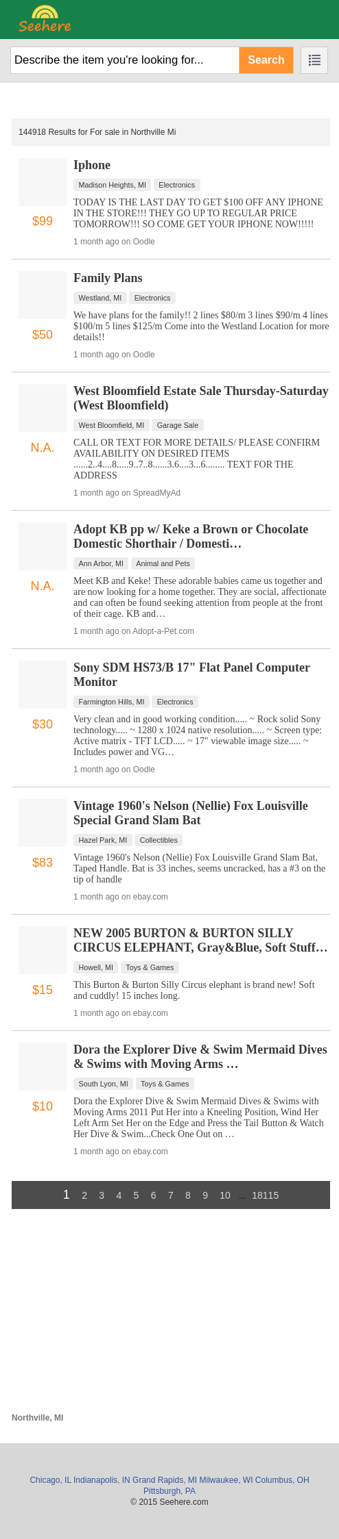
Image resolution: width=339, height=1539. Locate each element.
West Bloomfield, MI (112, 425)
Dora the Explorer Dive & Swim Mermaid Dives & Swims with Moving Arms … (200, 1057)
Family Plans (108, 278)
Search (266, 60)
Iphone (91, 165)
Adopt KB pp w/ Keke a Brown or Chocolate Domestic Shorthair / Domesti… (190, 536)
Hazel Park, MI (103, 840)
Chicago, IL (50, 1480)
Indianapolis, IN (101, 1480)
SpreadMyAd (156, 493)
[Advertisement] (171, 1317)
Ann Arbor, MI (101, 563)
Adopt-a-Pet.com (163, 631)
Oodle (144, 241)
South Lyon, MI (103, 1084)
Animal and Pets (163, 563)
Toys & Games (150, 967)
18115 (265, 1195)
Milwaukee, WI (226, 1480)
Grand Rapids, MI (164, 1480)
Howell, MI (96, 967)
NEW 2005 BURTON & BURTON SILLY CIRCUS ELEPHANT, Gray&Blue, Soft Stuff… (200, 940)
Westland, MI (100, 298)
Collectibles (159, 840)
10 (225, 1195)
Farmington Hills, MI (112, 702)
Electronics (177, 185)
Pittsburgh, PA (169, 1491)
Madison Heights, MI (112, 185)
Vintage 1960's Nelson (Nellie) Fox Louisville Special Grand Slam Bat (190, 813)
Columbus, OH (282, 1480)
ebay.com (150, 897)
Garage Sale (178, 425)
